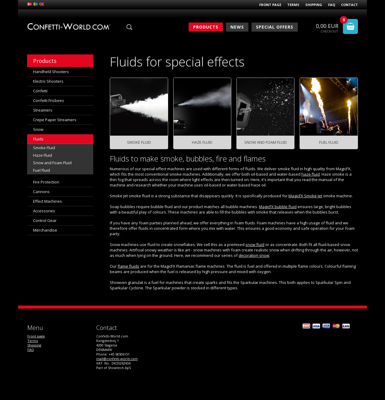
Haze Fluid (42, 155)
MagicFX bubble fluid (278, 206)
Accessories (44, 211)
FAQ (331, 4)
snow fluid (254, 244)
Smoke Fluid (44, 147)
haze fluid (310, 174)
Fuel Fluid (41, 170)
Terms (293, 4)
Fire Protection (46, 182)
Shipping (313, 4)
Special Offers (274, 27)
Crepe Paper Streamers (54, 119)
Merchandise (45, 230)
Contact (349, 4)
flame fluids (128, 266)
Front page (270, 4)
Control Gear (45, 220)
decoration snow (254, 255)
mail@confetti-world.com (117, 358)
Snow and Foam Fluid (52, 162)
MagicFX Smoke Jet (305, 195)
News (237, 27)
